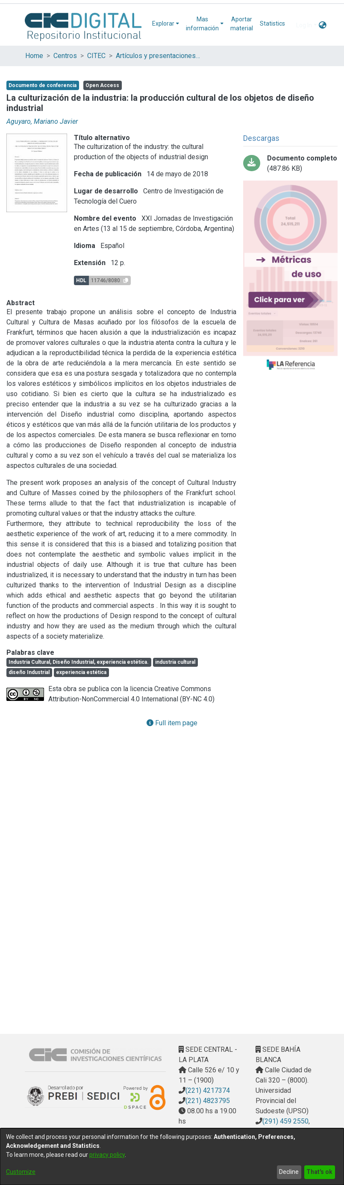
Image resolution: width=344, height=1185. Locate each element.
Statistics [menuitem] (272, 23)
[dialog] (172, 1156)
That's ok (319, 1171)
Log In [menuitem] (304, 25)
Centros (65, 56)
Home (34, 56)
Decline (289, 1171)
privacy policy (107, 1154)
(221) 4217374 (207, 1090)
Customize (20, 1171)
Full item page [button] (172, 723)
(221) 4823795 (207, 1101)
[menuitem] (165, 23)
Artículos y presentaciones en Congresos (158, 56)
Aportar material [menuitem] (241, 24)
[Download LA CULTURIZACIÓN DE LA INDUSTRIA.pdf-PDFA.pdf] (290, 163)
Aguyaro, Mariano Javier (42, 121)
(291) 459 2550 (285, 1121)
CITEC (96, 56)
